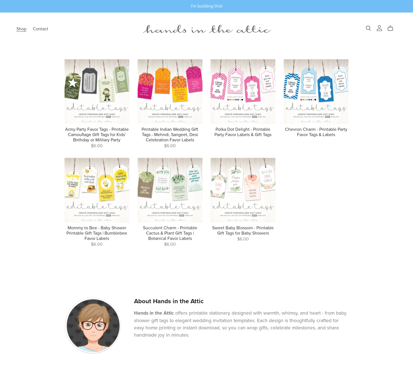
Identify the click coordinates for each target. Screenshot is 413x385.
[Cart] (392, 28)
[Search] (368, 28)
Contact (40, 29)
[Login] (379, 28)
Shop (21, 29)
